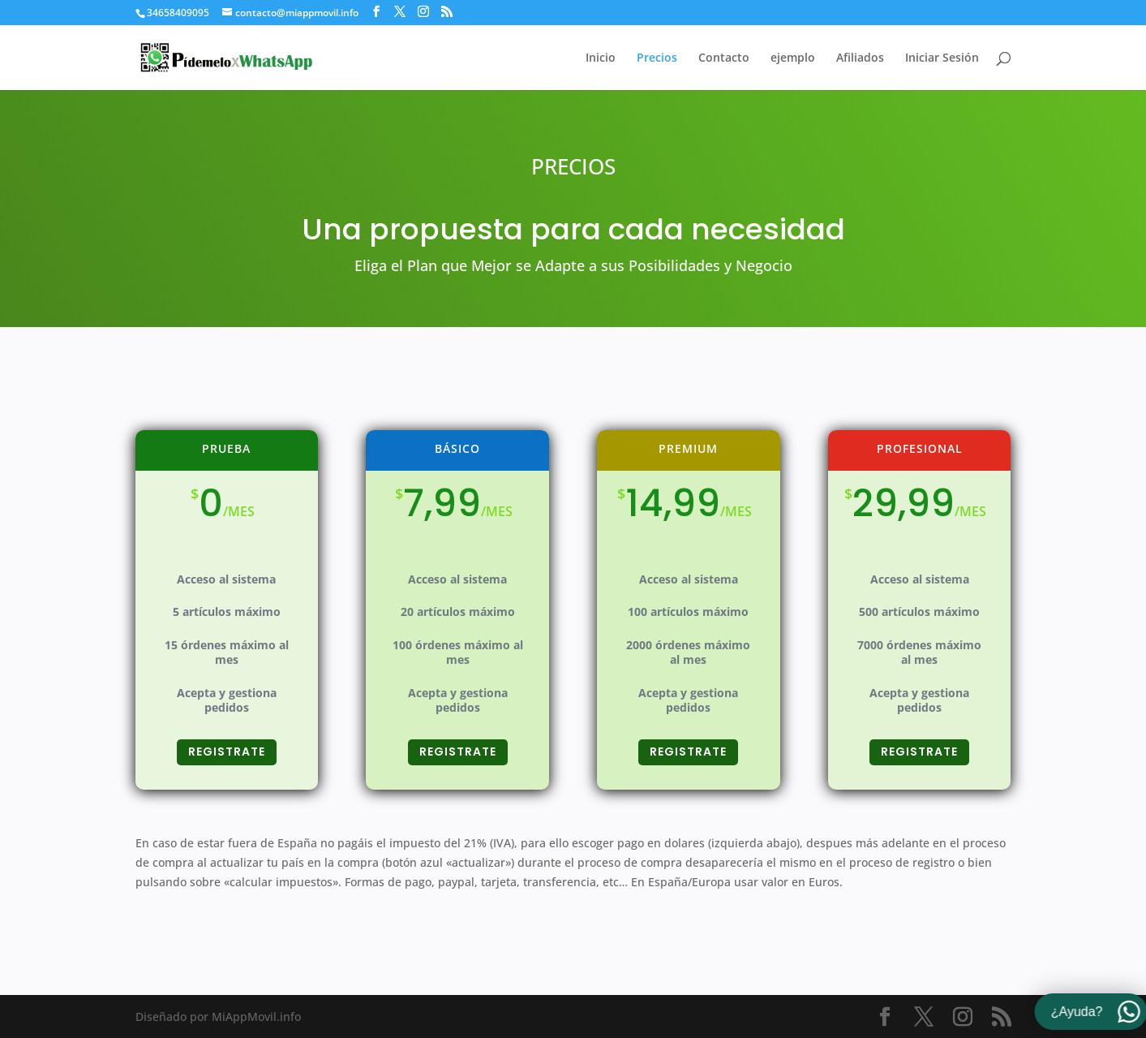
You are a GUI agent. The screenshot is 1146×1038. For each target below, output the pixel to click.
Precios (657, 58)
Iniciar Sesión (942, 58)
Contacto (723, 58)
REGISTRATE (226, 768)
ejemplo (792, 58)
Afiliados (860, 58)
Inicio (601, 58)
